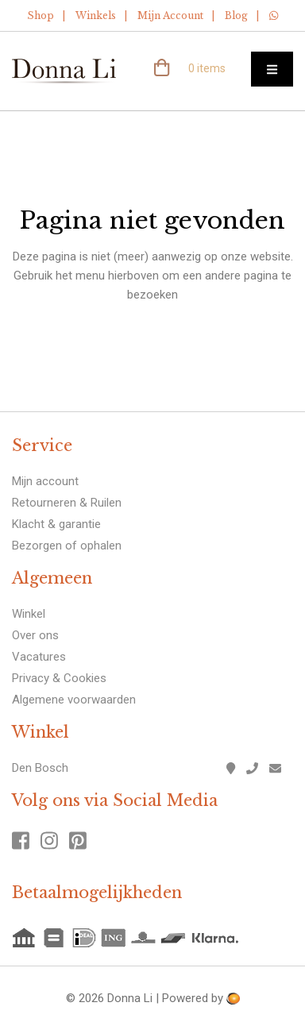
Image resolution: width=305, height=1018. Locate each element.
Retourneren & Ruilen (67, 503)
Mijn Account (170, 15)
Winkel (28, 614)
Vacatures (39, 657)
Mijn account (45, 481)
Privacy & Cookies (59, 678)
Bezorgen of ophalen (67, 545)
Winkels (95, 15)
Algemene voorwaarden (74, 699)
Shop (40, 15)
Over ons (35, 635)
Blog (236, 15)
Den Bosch (40, 768)
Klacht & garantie (56, 524)
